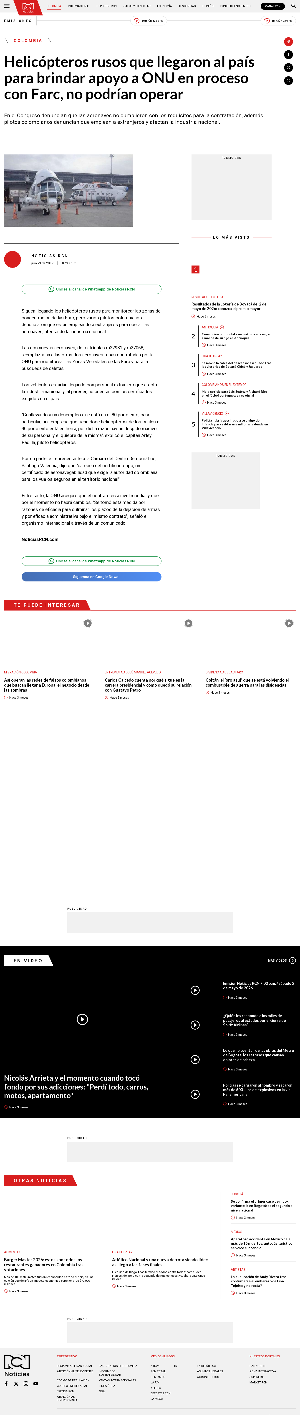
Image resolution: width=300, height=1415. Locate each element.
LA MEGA (157, 1232)
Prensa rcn (65, 1224)
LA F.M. (155, 1215)
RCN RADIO (158, 1210)
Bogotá (237, 1027)
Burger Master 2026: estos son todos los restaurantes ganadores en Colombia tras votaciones (43, 1097)
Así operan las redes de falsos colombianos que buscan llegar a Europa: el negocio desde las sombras (46, 685)
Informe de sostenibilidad (110, 1206)
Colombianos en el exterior (224, 385)
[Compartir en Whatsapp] (288, 80)
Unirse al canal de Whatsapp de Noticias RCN (91, 289)
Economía (164, 6)
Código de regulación (73, 1213)
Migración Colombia (20, 672)
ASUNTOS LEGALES (210, 1204)
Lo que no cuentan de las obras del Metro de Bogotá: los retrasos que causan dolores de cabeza (258, 888)
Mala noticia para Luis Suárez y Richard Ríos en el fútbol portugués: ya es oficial (234, 393)
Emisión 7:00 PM (278, 21)
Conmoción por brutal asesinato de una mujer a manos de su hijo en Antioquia (236, 336)
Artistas (238, 1103)
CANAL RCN (272, 6)
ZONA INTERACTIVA (263, 1204)
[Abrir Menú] (7, 6)
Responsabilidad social (75, 1199)
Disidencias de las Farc (224, 672)
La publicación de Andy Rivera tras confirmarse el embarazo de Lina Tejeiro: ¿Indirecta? (259, 1114)
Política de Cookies (179, 1251)
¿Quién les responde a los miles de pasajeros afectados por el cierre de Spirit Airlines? (254, 853)
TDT (176, 1199)
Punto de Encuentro (235, 6)
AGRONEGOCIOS (208, 1210)
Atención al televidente (75, 1204)
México (236, 1065)
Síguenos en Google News (91, 577)
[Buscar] (293, 6)
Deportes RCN (107, 6)
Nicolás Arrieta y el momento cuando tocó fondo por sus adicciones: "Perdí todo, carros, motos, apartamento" (76, 920)
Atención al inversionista (67, 1231)
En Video (28, 794)
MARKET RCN (258, 1215)
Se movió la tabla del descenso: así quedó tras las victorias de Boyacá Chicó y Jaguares (236, 365)
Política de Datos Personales (139, 1251)
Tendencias (187, 6)
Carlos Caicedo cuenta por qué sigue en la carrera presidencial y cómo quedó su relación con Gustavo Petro (148, 685)
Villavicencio (212, 413)
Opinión (208, 6)
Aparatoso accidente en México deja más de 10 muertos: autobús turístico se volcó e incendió (261, 1076)
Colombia (54, 6)
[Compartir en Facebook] (288, 54)
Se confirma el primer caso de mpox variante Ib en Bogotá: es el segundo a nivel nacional (261, 1039)
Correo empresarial (72, 1219)
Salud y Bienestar (137, 6)
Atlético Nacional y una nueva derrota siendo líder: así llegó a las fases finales (160, 1095)
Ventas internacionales (117, 1213)
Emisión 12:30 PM (149, 21)
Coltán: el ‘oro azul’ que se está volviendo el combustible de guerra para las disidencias (247, 683)
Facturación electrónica (118, 1199)
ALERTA (156, 1221)
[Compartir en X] (288, 67)
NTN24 (155, 1199)
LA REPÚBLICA (206, 1199)
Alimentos (12, 1085)
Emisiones (18, 21)
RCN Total (158, 1204)
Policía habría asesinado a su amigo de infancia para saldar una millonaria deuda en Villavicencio (235, 424)
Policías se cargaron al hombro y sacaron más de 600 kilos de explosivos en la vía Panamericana (257, 923)
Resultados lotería (208, 297)
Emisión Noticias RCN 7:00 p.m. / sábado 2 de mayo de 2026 (258, 818)
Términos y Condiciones (215, 1251)
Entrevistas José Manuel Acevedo (133, 672)
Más (282, 793)
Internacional (79, 6)
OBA (102, 1224)
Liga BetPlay (212, 356)
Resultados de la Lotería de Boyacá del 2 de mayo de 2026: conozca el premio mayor (229, 306)
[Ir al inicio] (28, 7)
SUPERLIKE (257, 1210)
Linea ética (107, 1219)
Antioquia (210, 327)
